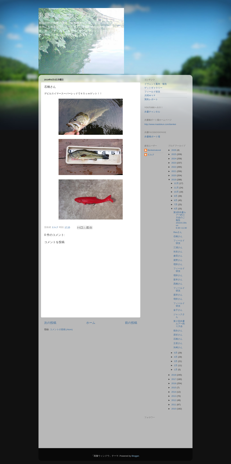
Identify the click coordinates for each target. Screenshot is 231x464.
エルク (151, 154)
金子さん (177, 310)
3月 (176, 361)
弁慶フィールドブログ (67, 15)
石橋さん (177, 236)
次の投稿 (50, 322)
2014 (174, 392)
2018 (174, 375)
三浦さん (177, 247)
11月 (176, 187)
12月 (176, 183)
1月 (176, 369)
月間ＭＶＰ (150, 95)
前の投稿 (131, 322)
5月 (176, 353)
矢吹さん (177, 251)
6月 (176, 208)
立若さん (177, 343)
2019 (174, 179)
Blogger (135, 456)
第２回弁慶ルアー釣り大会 (179, 323)
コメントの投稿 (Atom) (61, 329)
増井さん (177, 264)
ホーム (90, 322)
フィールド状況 (152, 91)
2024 (174, 158)
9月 (176, 196)
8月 (176, 200)
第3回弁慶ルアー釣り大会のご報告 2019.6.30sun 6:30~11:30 (180, 220)
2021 (174, 171)
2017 (174, 379)
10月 (176, 192)
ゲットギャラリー (153, 88)
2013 (174, 396)
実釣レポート (151, 99)
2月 (176, 365)
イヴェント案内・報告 (155, 84)
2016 (174, 383)
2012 (174, 400)
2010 (174, 409)
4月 (176, 357)
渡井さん (177, 295)
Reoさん (177, 232)
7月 (176, 204)
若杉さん (177, 335)
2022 (174, 167)
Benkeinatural (154, 150)
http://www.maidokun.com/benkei (160, 124)
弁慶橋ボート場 (152, 136)
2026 (174, 150)
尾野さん (177, 260)
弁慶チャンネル (152, 112)
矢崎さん (177, 347)
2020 (174, 175)
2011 (174, 404)
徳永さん (177, 330)
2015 (174, 387)
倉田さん (177, 256)
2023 (174, 163)
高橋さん (177, 284)
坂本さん (177, 279)
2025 (174, 154)
